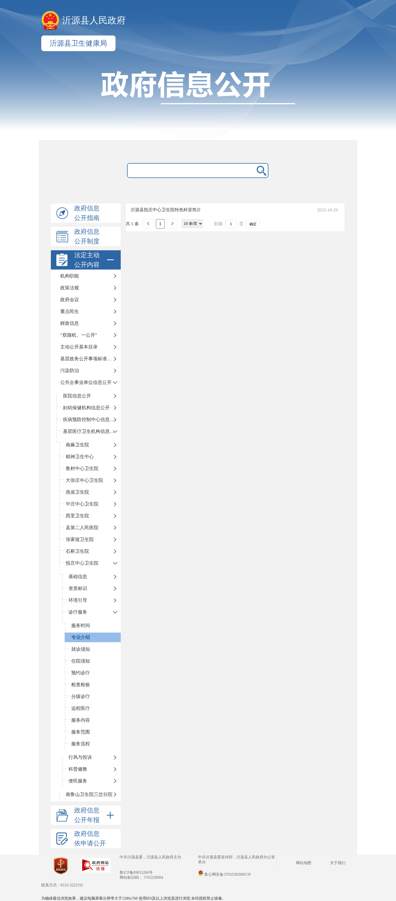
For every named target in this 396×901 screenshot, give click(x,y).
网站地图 (303, 863)
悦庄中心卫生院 (82, 563)
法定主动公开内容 (95, 260)
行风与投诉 (80, 757)
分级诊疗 (80, 696)
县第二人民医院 (82, 527)
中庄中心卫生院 (82, 504)
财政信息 (69, 323)
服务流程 (80, 743)
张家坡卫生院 (80, 539)
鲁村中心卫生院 (82, 468)
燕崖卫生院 (77, 492)
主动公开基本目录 (79, 347)
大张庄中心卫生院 (84, 480)
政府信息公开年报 (95, 815)
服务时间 (80, 625)
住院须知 (80, 661)
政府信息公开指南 (87, 213)
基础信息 (77, 576)
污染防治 (69, 370)
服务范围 (80, 732)
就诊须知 (80, 649)
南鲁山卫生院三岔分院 (89, 794)
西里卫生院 (77, 515)
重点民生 (69, 311)
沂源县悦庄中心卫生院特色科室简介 (166, 209)
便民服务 (77, 781)
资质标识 (77, 588)
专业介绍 (80, 637)
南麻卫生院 (77, 444)
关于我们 (337, 863)
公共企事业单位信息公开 (86, 382)
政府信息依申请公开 (90, 838)
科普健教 (77, 769)
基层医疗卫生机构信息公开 (91, 431)
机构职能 (69, 276)
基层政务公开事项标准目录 (88, 358)
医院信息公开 (77, 396)
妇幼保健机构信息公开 (86, 407)
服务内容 (80, 720)
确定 (253, 224)
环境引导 (77, 600)
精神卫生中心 (80, 456)
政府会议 (69, 299)
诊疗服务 (77, 612)
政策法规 (69, 287)
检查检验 (80, 684)
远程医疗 (80, 708)
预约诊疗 (80, 672)
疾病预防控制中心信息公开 (91, 419)
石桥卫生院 (77, 551)
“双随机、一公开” (78, 335)
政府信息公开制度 (87, 236)
